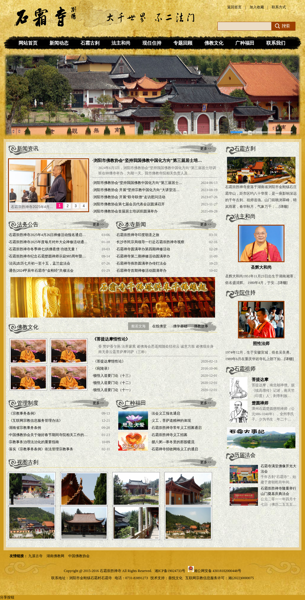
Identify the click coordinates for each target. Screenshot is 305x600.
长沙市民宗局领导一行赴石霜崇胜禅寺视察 (150, 242)
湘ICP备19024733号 (170, 571)
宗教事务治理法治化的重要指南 (34, 442)
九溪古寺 (35, 556)
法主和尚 (120, 43)
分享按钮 (7, 597)
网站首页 (28, 43)
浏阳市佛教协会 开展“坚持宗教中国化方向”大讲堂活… (136, 190)
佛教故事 (201, 326)
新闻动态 (59, 43)
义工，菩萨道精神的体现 (171, 420)
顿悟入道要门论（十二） (113, 383)
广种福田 (244, 43)
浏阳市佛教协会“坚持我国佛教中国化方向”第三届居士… (137, 183)
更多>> (205, 148)
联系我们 (275, 43)
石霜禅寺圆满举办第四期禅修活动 (143, 249)
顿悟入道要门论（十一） (113, 390)
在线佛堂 (159, 326)
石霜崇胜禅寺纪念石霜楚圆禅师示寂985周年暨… (47, 256)
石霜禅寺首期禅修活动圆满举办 (141, 270)
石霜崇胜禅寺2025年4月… (32, 207)
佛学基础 (180, 326)
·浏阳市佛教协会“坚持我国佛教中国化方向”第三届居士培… (147, 160)
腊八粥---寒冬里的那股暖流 (173, 442)
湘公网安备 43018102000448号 (217, 571)
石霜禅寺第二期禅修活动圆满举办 (143, 256)
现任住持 (151, 43)
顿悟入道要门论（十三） (113, 376)
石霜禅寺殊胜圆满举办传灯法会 (141, 263)
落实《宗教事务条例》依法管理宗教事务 (41, 449)
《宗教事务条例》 (23, 413)
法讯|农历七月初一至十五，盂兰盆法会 (39, 263)
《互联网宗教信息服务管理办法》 (36, 420)
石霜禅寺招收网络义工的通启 (175, 449)
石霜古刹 (89, 43)
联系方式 (279, 7)
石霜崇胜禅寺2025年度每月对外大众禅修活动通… (48, 242)
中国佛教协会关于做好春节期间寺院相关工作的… (48, 435)
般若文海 (138, 326)
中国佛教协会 (79, 556)
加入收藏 (257, 7)
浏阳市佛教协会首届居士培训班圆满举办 (125, 211)
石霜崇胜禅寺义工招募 (169, 435)
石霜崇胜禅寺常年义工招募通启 (177, 428)
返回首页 (234, 7)
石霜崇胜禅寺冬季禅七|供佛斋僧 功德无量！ (43, 249)
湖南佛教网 (55, 556)
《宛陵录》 (102, 368)
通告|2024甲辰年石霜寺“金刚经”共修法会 (41, 270)
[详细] (283, 206)
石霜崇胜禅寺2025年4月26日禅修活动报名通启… (47, 235)
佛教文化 (213, 43)
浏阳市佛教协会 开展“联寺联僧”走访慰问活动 (129, 197)
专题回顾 (182, 43)
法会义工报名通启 (166, 413)
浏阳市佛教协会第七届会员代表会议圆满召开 (129, 204)
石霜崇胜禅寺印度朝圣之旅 (137, 235)
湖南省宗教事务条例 (25, 428)
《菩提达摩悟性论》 (111, 339)
